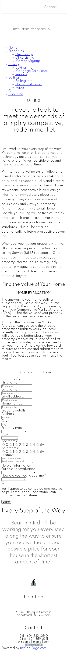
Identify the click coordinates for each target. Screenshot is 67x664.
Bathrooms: (10, 448)
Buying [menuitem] (13, 64)
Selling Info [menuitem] (23, 81)
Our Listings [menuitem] (24, 54)
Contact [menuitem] (14, 91)
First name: (9, 382)
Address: (8, 414)
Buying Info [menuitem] (23, 67)
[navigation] (33, 71)
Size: (5, 434)
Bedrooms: (9, 441)
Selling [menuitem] (13, 77)
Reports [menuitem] (21, 74)
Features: (8, 455)
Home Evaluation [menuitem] (28, 84)
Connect (50, 7)
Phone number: (13, 403)
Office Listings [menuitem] (25, 57)
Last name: (9, 389)
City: (4, 420)
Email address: (12, 396)
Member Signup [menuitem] (27, 61)
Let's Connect (34, 646)
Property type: (12, 427)
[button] (33, 585)
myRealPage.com (33, 649)
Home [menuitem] (13, 47)
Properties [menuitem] (16, 51)
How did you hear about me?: (24, 476)
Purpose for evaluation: (19, 470)
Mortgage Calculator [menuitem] (31, 71)
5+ (40, 444)
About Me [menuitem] (15, 94)
